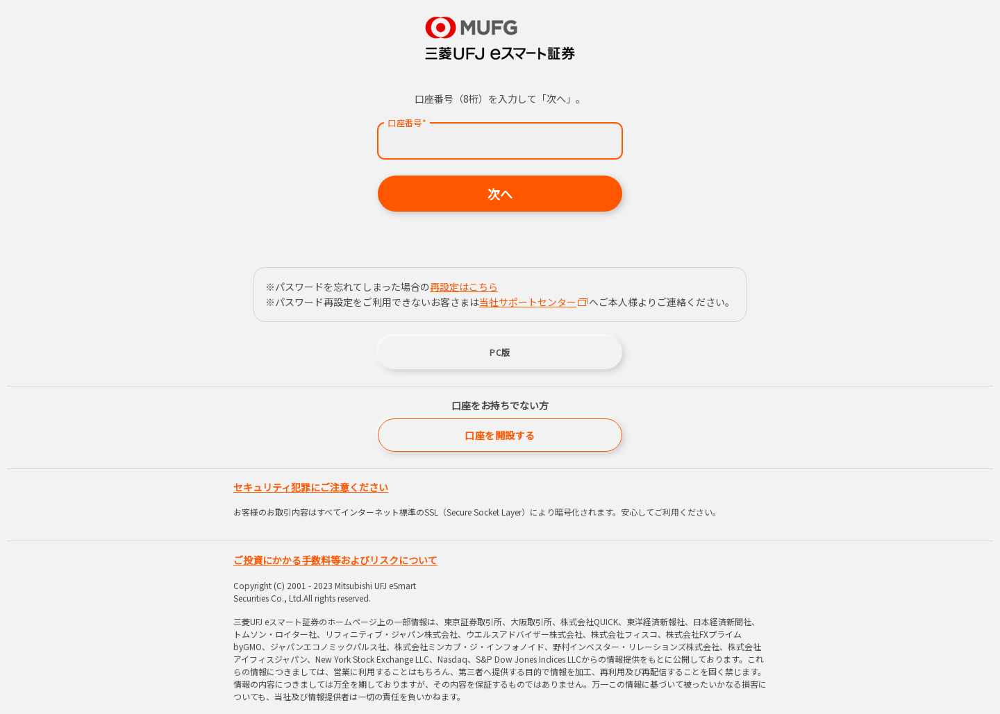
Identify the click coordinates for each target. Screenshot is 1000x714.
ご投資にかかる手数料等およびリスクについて (335, 560)
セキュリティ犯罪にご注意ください (310, 487)
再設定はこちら (464, 287)
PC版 (500, 352)
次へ (500, 194)
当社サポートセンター (533, 302)
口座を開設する (500, 435)
